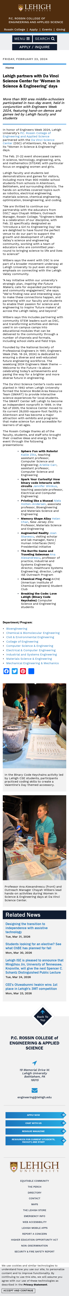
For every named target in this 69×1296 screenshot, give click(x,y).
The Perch (34, 1186)
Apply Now (33, 1115)
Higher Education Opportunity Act (34, 1239)
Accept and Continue (18, 1290)
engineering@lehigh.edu (34, 1097)
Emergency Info (34, 1216)
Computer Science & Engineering (29, 646)
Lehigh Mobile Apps (34, 1228)
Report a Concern (34, 1233)
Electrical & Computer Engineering (31, 650)
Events (47, 29)
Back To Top (42, 1018)
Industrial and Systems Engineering (31, 654)
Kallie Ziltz (28, 454)
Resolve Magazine (33, 1131)
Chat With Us (33, 1123)
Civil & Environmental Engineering (30, 637)
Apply (33, 29)
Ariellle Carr (47, 465)
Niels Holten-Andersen (41, 502)
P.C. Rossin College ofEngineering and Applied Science (36, 20)
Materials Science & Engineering (29, 658)
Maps (34, 1204)
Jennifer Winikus (45, 486)
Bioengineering (16, 628)
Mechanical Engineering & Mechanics (32, 663)
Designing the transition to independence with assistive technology (27, 928)
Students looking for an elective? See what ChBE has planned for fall (33, 946)
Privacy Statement (35, 1284)
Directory (34, 1192)
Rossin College (14, 29)
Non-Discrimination (34, 1245)
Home (10, 67)
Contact (34, 1198)
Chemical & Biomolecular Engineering (33, 633)
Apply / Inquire (34, 47)
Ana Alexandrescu (38, 556)
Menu (22, 38)
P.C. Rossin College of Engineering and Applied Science (27, 134)
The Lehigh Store (34, 1210)
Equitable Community (34, 1180)
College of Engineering (22, 641)
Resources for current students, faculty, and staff (33, 1140)
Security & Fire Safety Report (34, 1251)
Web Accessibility (35, 1222)
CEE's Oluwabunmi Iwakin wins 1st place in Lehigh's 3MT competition (31, 986)
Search (45, 38)
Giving (60, 29)
